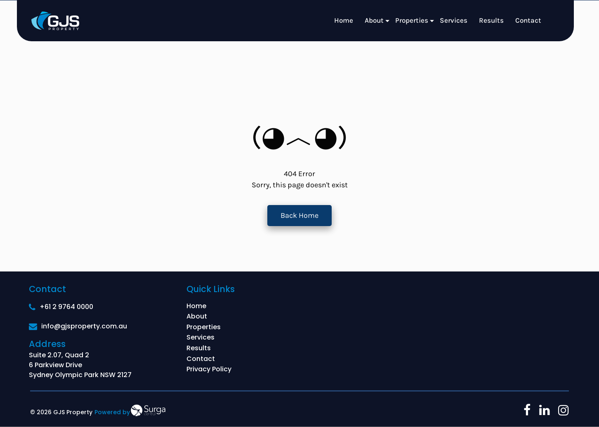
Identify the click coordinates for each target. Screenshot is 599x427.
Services (453, 20)
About (374, 20)
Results (491, 20)
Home (343, 20)
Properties (411, 20)
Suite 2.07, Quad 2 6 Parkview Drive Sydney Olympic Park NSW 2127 (80, 365)
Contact (528, 20)
